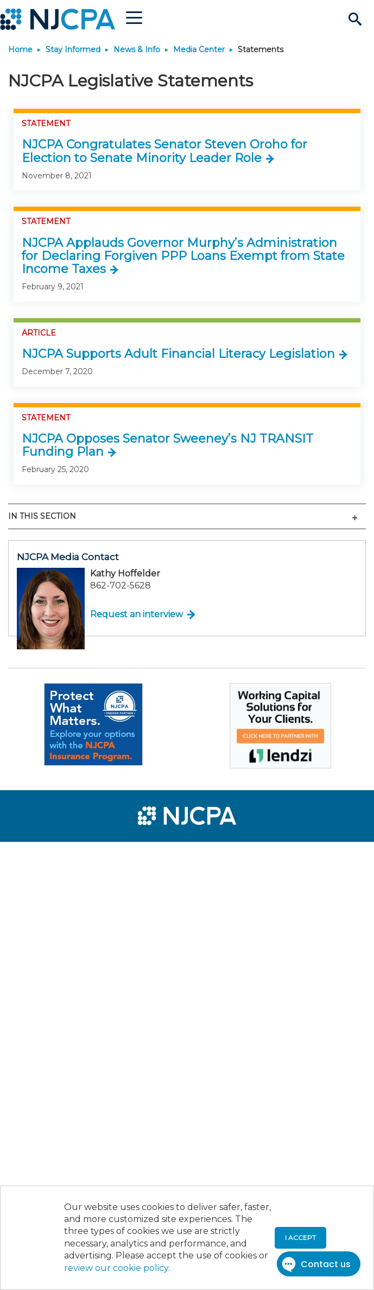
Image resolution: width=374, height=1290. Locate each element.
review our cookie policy (116, 1268)
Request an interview (136, 614)
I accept (300, 1237)
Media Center (199, 49)
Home (20, 49)
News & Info (136, 49)
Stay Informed (73, 49)
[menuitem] (47, 857)
